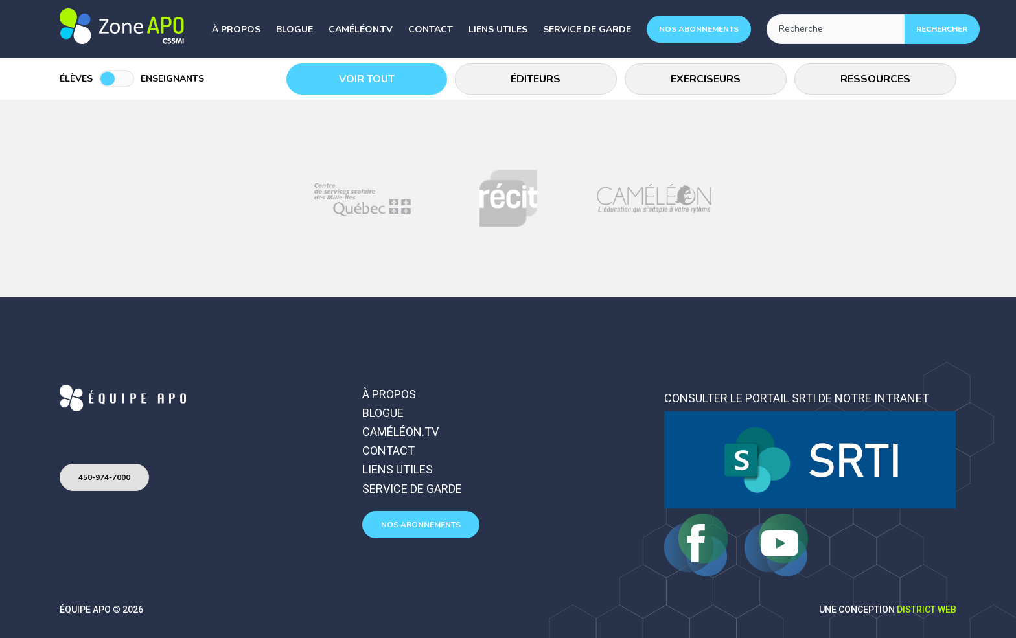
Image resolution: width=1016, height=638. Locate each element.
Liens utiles (497, 29)
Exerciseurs (706, 79)
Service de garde (587, 29)
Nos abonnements (699, 29)
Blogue (294, 29)
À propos (236, 29)
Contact (430, 29)
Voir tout (367, 79)
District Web (926, 609)
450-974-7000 (104, 477)
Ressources (875, 79)
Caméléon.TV (361, 29)
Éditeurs (537, 79)
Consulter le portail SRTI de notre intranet (796, 398)
